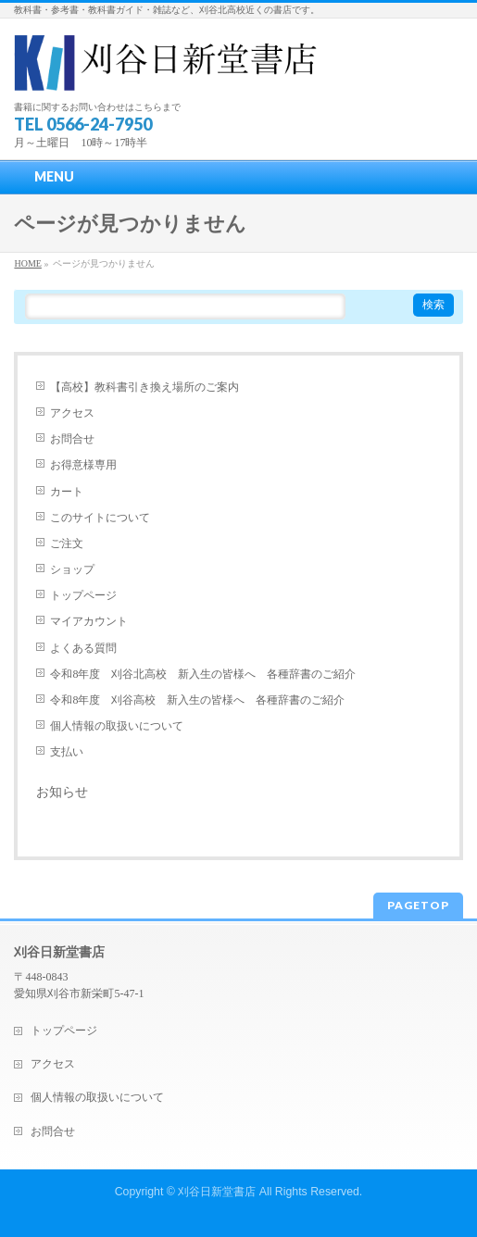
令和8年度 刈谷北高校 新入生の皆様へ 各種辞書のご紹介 (203, 674)
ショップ (72, 569)
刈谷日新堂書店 (217, 1191)
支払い (66, 751)
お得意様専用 (83, 464)
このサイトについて (100, 517)
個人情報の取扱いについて (116, 725)
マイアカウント (89, 621)
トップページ (83, 595)
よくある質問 (83, 648)
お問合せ (72, 438)
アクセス (72, 412)
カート (66, 491)
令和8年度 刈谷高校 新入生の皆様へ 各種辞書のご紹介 (197, 699)
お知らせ (62, 792)
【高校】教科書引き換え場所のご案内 (144, 387)
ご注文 (66, 543)
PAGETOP (418, 905)
